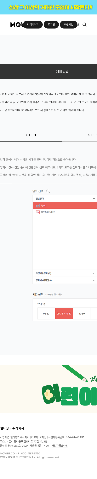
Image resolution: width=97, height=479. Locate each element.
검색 (84, 25)
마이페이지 (33, 24)
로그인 (51, 24)
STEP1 (31, 135)
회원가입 (68, 24)
